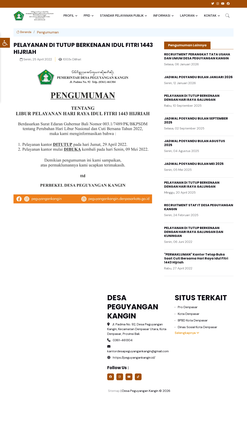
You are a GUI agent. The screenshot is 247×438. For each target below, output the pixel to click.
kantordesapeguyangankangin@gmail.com (138, 351)
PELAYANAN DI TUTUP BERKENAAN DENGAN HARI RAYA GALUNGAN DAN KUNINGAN (193, 232)
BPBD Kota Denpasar (193, 320)
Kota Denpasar (188, 314)
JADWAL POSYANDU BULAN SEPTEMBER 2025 (196, 120)
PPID (87, 15)
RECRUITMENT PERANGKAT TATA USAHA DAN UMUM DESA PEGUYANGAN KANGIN (197, 56)
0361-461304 (123, 340)
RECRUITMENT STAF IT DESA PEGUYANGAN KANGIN (198, 207)
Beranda (23, 32)
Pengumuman (48, 32)
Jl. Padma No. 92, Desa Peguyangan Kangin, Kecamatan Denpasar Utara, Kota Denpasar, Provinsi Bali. (136, 329)
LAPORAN (187, 15)
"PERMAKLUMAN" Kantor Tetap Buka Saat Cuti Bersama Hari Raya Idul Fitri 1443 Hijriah (196, 258)
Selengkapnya (187, 333)
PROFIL (68, 15)
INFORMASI (161, 15)
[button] (227, 15)
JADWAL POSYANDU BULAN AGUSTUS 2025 (194, 143)
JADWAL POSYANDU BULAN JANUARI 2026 (198, 77)
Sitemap (113, 391)
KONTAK (210, 15)
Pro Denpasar (188, 307)
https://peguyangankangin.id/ (131, 357)
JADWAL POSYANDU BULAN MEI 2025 (194, 164)
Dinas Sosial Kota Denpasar (197, 327)
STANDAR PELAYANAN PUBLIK (122, 15)
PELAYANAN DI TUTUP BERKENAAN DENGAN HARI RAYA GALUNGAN (191, 97)
